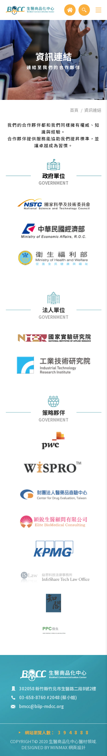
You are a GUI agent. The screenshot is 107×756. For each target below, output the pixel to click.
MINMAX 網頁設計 (68, 747)
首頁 (74, 110)
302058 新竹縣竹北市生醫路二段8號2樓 (57, 689)
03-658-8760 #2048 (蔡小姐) (48, 697)
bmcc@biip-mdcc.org (41, 706)
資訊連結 (92, 110)
